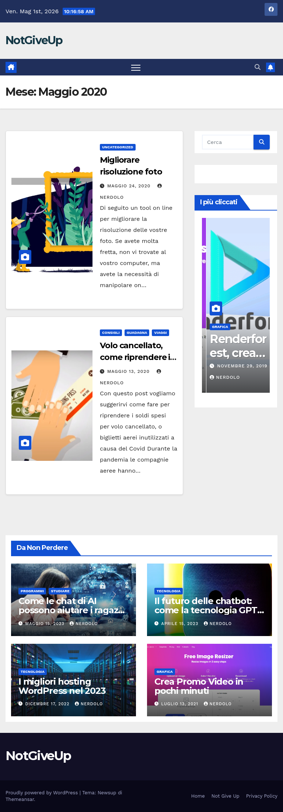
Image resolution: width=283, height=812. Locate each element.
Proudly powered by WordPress (43, 792)
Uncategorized (117, 147)
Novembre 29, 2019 (254, 365)
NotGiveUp (34, 40)
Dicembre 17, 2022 (48, 704)
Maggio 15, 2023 (45, 623)
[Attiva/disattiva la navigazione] (136, 67)
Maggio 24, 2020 (129, 185)
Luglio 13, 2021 (180, 704)
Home (198, 796)
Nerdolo (237, 377)
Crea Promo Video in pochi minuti (198, 686)
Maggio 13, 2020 (129, 371)
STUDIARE (60, 591)
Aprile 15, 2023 (180, 623)
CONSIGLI (111, 333)
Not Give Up (226, 796)
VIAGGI (160, 333)
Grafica (232, 327)
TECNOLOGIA (169, 591)
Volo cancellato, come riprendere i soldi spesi (135, 357)
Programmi (32, 591)
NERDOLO (84, 623)
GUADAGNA (137, 333)
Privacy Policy (261, 796)
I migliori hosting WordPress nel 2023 (61, 686)
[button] (258, 67)
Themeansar (20, 799)
